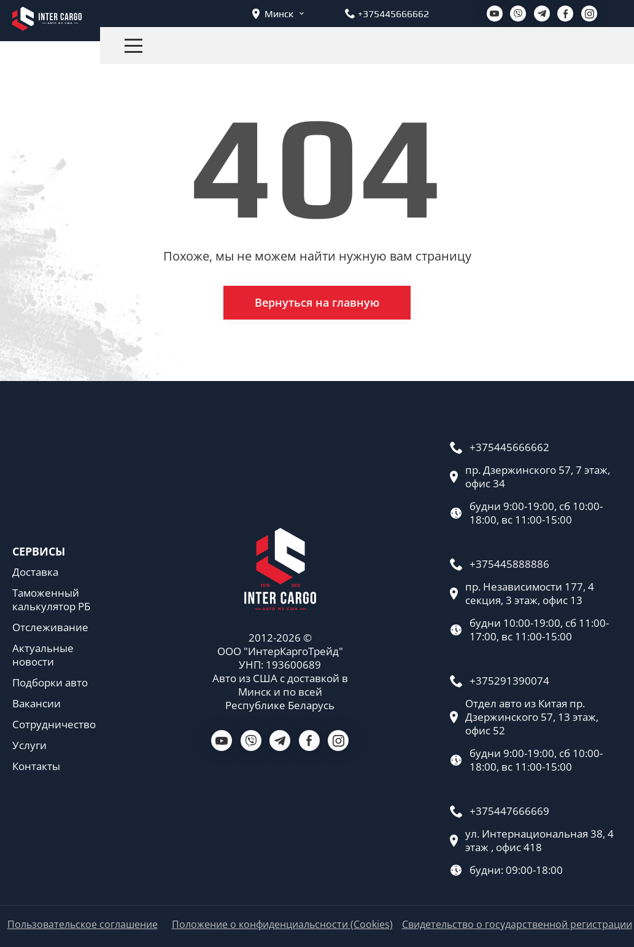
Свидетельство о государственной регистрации (517, 924)
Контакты (36, 766)
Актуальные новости (43, 655)
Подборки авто (50, 683)
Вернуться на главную (317, 302)
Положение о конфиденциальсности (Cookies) (282, 924)
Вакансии (36, 703)
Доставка (35, 572)
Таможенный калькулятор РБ (51, 599)
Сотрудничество (54, 724)
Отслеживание (50, 627)
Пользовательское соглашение (82, 924)
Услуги (29, 745)
